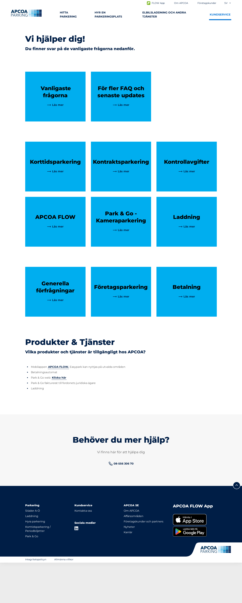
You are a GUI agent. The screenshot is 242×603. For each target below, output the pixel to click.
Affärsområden (133, 556)
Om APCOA (131, 551)
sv (227, 3)
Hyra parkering (35, 561)
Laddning (31, 556)
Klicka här (59, 418)
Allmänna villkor (63, 599)
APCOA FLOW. (58, 407)
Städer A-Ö (32, 551)
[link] (55, 145)
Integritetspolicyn (35, 599)
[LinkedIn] (76, 569)
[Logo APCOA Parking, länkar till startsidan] (26, 13)
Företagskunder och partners (143, 561)
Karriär (128, 572)
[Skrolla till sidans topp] (236, 525)
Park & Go (31, 576)
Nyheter (129, 567)
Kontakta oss (83, 551)
